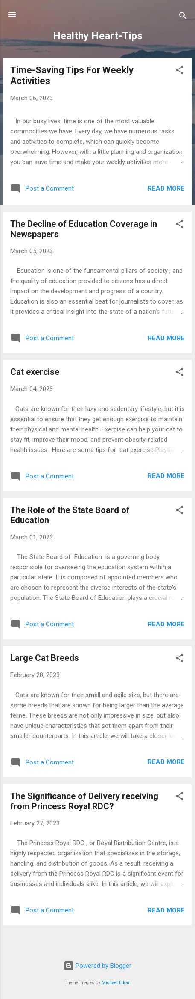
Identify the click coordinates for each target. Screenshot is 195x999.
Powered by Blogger (97, 966)
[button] (180, 71)
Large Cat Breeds (44, 658)
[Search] (183, 17)
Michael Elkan (116, 982)
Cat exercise (34, 372)
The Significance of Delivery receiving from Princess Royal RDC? (84, 801)
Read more (166, 188)
